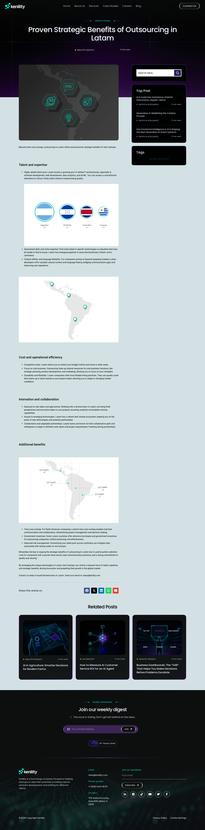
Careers (127, 6)
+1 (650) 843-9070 (97, 786)
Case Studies (110, 6)
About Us (79, 6)
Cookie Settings (178, 817)
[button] (87, 591)
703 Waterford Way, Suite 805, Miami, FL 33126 (98, 801)
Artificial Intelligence (149, 104)
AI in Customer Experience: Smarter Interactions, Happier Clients (154, 99)
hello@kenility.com (98, 775)
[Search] (177, 73)
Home (66, 6)
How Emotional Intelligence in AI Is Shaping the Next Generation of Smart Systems (158, 131)
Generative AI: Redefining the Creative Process (156, 115)
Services (94, 6)
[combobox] (155, 73)
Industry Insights (85, 50)
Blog (138, 6)
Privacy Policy (160, 817)
